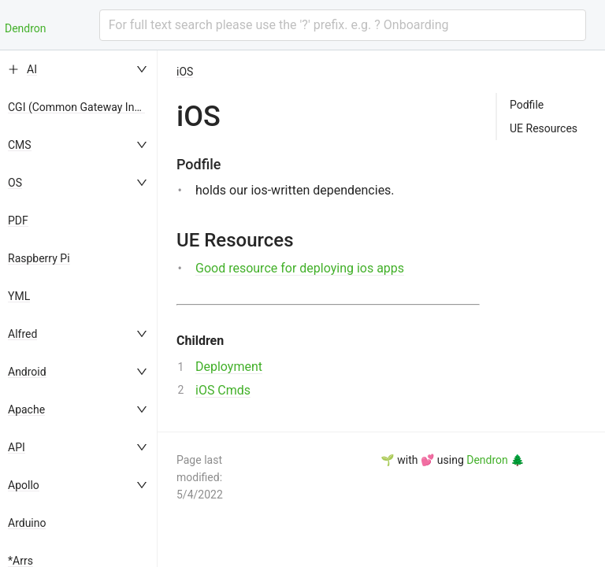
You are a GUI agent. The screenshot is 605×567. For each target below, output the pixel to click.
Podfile (527, 104)
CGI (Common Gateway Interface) (90, 107)
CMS (20, 145)
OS (15, 182)
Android (27, 371)
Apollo (23, 485)
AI (32, 69)
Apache (26, 409)
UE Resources (543, 128)
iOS (184, 71)
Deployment (228, 366)
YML (19, 296)
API (16, 447)
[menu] (79, 308)
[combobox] (343, 25)
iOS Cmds (223, 390)
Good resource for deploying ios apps (299, 268)
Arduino (27, 523)
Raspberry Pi (39, 258)
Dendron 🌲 (495, 460)
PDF (18, 220)
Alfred (22, 334)
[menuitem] (79, 69)
